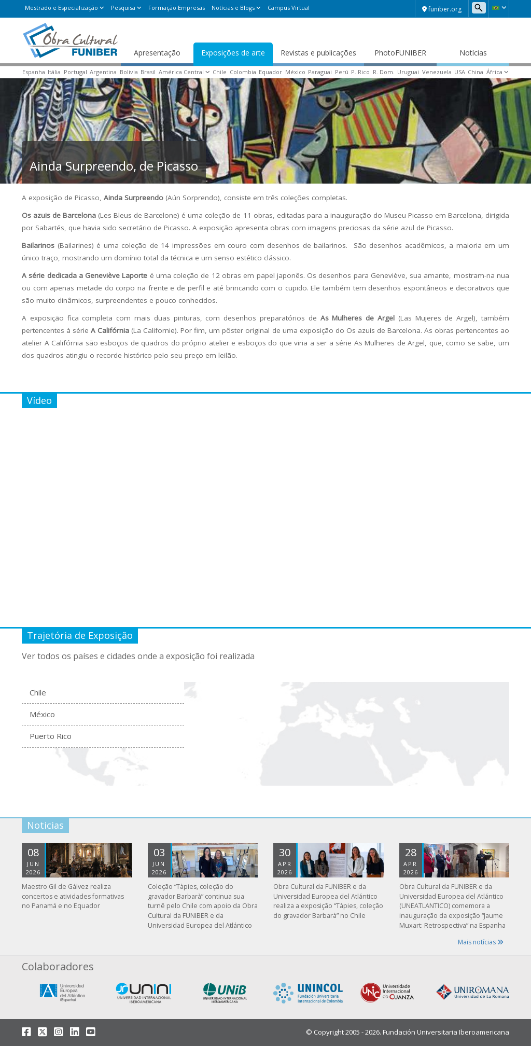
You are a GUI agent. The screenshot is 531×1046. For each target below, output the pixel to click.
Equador (270, 72)
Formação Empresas (176, 7)
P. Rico (360, 72)
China (475, 72)
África (494, 72)
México (295, 72)
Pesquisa (123, 7)
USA (459, 72)
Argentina (103, 72)
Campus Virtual (289, 7)
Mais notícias (481, 942)
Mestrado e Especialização (61, 7)
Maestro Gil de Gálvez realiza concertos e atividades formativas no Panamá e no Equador (73, 896)
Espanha (33, 72)
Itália (54, 72)
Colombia (243, 72)
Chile (220, 72)
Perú (341, 72)
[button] (499, 8)
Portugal (75, 72)
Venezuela (437, 72)
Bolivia (129, 72)
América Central (181, 72)
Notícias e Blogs (233, 7)
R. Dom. (384, 72)
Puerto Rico (51, 736)
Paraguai (320, 72)
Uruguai (408, 72)
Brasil (148, 72)
